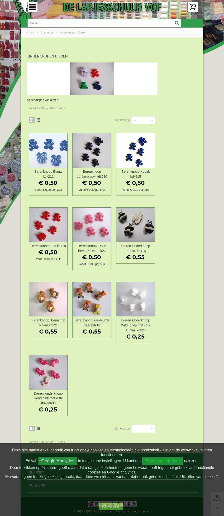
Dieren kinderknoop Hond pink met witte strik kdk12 (92, 396)
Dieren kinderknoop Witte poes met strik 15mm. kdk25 (176, 323)
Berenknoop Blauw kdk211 (92, 172)
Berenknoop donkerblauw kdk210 (134, 172)
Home (31, 32)
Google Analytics (57, 460)
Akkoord (110, 506)
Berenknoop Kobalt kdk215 (176, 172)
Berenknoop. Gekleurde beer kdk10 (134, 320)
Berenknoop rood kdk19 (92, 246)
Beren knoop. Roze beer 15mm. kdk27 (134, 246)
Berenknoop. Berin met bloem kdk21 (92, 320)
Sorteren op (162, 118)
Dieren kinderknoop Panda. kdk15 (176, 246)
